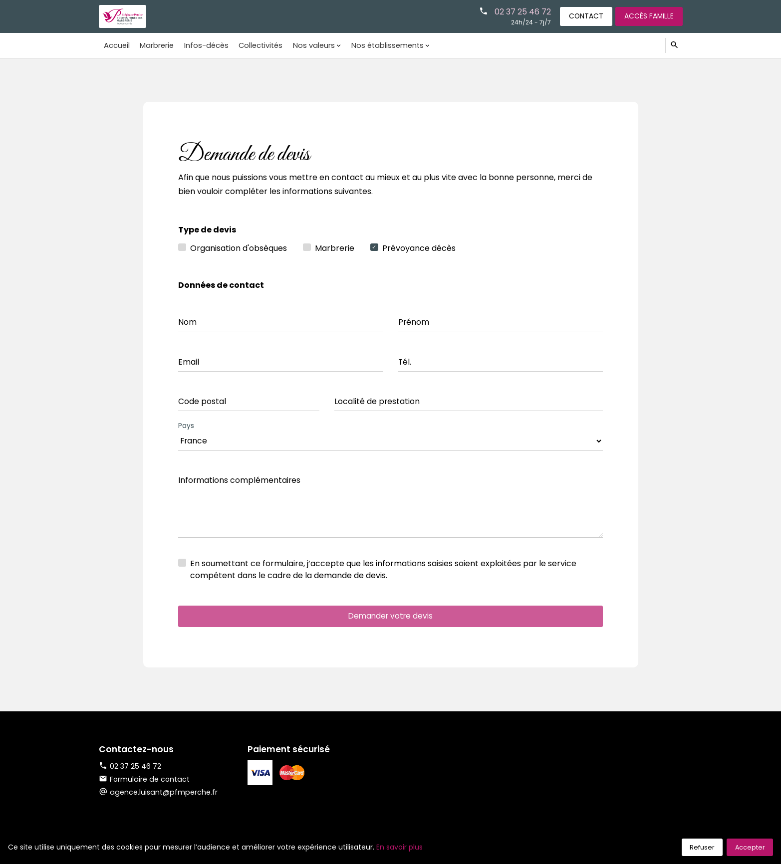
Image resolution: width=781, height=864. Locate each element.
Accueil (116, 45)
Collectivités (255, 45)
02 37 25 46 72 (518, 11)
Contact (583, 16)
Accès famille (647, 16)
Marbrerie (154, 45)
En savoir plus (399, 847)
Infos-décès (202, 45)
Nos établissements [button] (378, 45)
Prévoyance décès (419, 248)
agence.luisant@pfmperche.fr (164, 796)
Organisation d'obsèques (238, 248)
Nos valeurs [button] (306, 45)
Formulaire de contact (145, 783)
